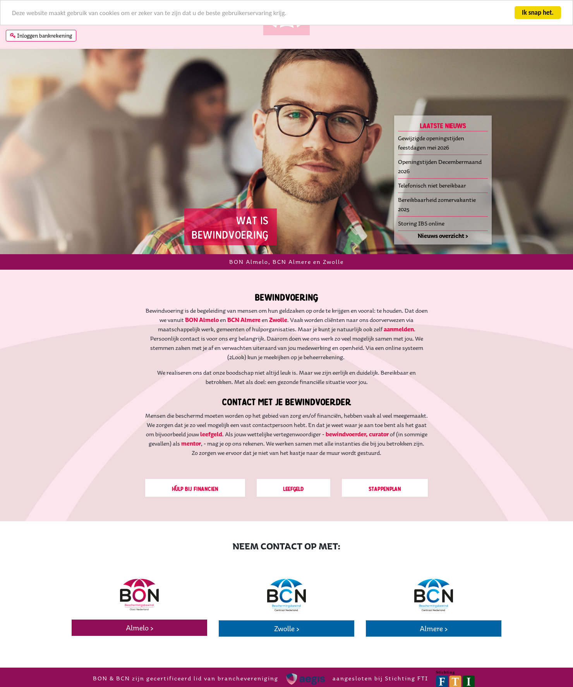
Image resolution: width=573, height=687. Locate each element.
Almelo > (139, 628)
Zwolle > (286, 628)
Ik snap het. (538, 13)
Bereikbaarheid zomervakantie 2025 (437, 204)
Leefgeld (293, 487)
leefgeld (211, 434)
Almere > (434, 628)
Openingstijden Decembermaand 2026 (440, 166)
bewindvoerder (347, 434)
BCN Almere (244, 320)
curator (379, 434)
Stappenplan (385, 487)
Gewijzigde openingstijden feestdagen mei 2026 (431, 143)
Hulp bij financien (195, 487)
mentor (191, 443)
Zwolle (278, 320)
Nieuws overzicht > (443, 236)
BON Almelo (202, 320)
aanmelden (399, 329)
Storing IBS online (421, 223)
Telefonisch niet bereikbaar (432, 185)
